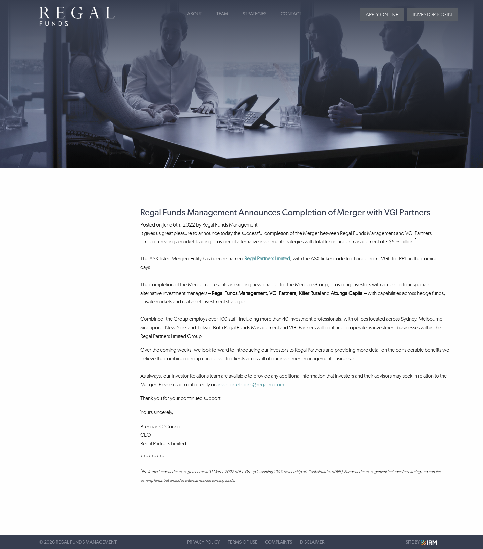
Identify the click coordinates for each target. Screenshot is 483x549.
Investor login (432, 14)
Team (222, 14)
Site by (421, 542)
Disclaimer (312, 542)
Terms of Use (242, 542)
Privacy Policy (203, 542)
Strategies (254, 14)
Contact (291, 14)
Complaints (278, 542)
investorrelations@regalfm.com (251, 384)
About (194, 14)
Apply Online (382, 14)
